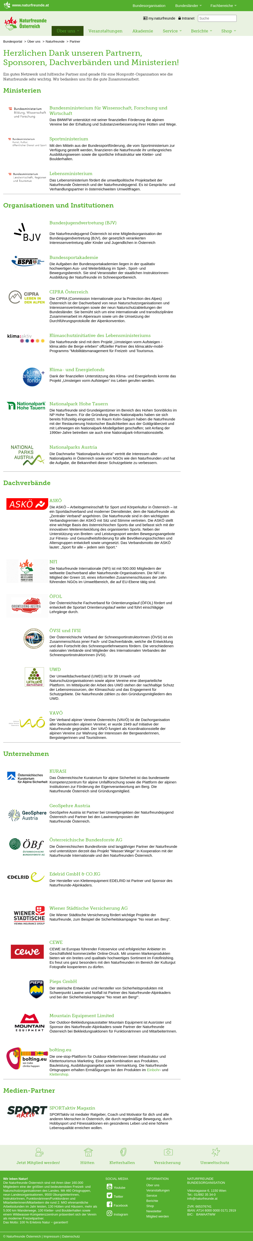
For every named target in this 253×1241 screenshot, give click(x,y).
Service (170, 30)
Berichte (199, 30)
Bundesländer (186, 5)
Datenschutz (71, 1236)
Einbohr (153, 1070)
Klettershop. (59, 1074)
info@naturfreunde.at (202, 1198)
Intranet (186, 18)
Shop (226, 30)
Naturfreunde (55, 41)
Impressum (51, 1236)
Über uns (66, 30)
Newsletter (153, 1211)
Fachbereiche (222, 5)
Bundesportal (12, 41)
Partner (75, 41)
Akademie (142, 30)
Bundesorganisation (149, 5)
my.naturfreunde (159, 18)
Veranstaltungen (105, 30)
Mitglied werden (157, 1216)
